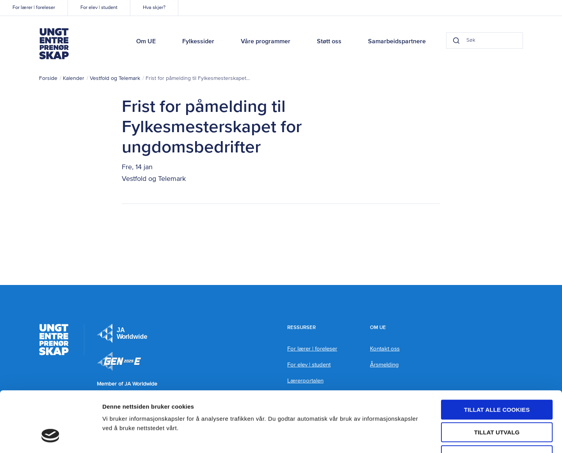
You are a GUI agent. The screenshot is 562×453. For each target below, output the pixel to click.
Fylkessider (198, 42)
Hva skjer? (154, 7)
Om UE (146, 42)
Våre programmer (265, 42)
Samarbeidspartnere (397, 42)
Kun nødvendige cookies (496, 403)
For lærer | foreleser (33, 7)
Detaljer (416, 437)
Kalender (73, 78)
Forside (48, 78)
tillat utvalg (497, 380)
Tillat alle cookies (497, 357)
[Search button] (455, 40)
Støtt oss (329, 42)
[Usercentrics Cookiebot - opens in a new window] (50, 438)
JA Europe (122, 333)
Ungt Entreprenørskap (54, 43)
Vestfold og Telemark (115, 78)
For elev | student (98, 7)
